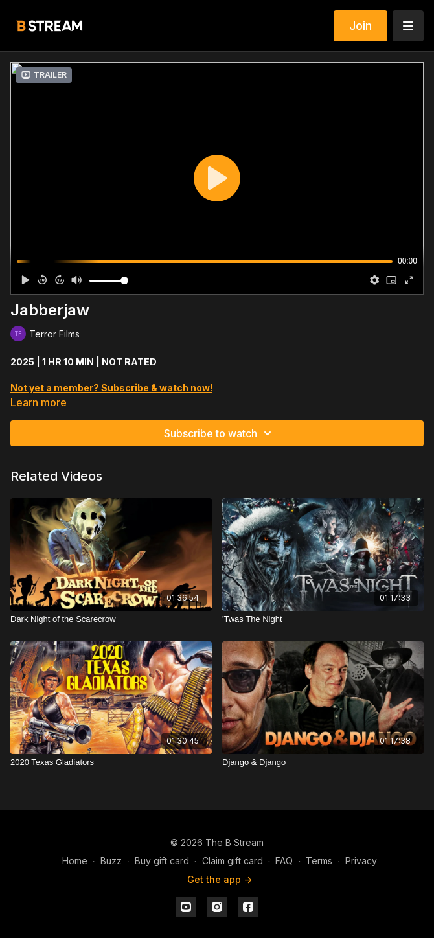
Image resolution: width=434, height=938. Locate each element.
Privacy (361, 860)
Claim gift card (232, 860)
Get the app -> (219, 879)
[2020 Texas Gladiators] (111, 762)
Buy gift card (162, 860)
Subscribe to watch (219, 433)
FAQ (284, 860)
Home (74, 860)
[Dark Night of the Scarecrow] (111, 619)
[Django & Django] (323, 762)
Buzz (111, 860)
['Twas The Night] (323, 619)
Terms (319, 860)
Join (360, 25)
